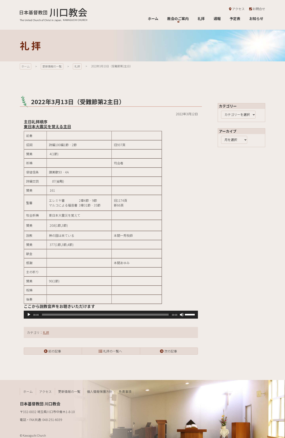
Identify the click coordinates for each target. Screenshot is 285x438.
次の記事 (170, 351)
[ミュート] (182, 315)
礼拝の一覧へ (112, 351)
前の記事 (54, 351)
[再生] (29, 315)
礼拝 (46, 332)
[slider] (105, 315)
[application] (111, 315)
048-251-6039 (52, 419)
